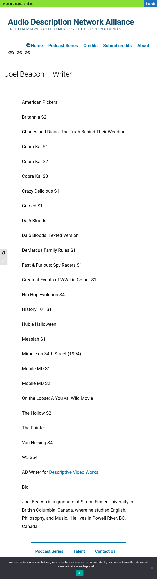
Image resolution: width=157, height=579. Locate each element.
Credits (90, 45)
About (143, 45)
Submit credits (117, 45)
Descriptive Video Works (73, 472)
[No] (152, 568)
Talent (79, 551)
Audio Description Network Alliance (71, 22)
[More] (28, 45)
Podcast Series (63, 45)
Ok (79, 572)
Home (37, 45)
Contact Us (105, 551)
